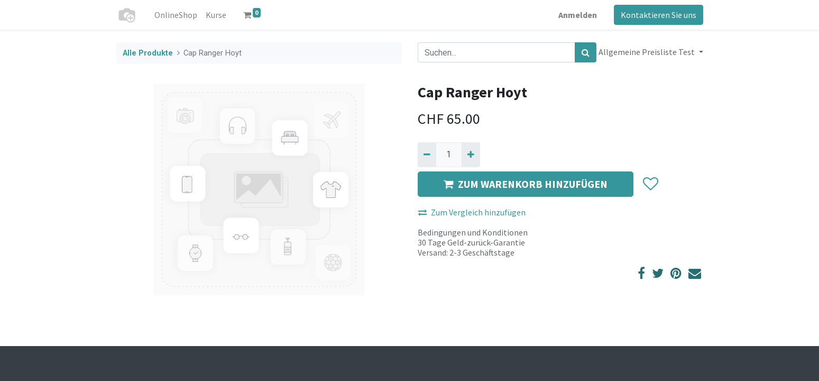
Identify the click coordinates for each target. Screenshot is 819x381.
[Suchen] (585, 52)
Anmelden (577, 15)
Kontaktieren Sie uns (658, 15)
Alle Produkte (148, 53)
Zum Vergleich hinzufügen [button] (472, 212)
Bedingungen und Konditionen (473, 232)
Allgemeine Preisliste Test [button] (647, 52)
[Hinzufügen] (471, 154)
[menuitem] (175, 14)
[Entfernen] (427, 154)
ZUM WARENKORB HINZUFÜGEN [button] (526, 183)
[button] (650, 184)
